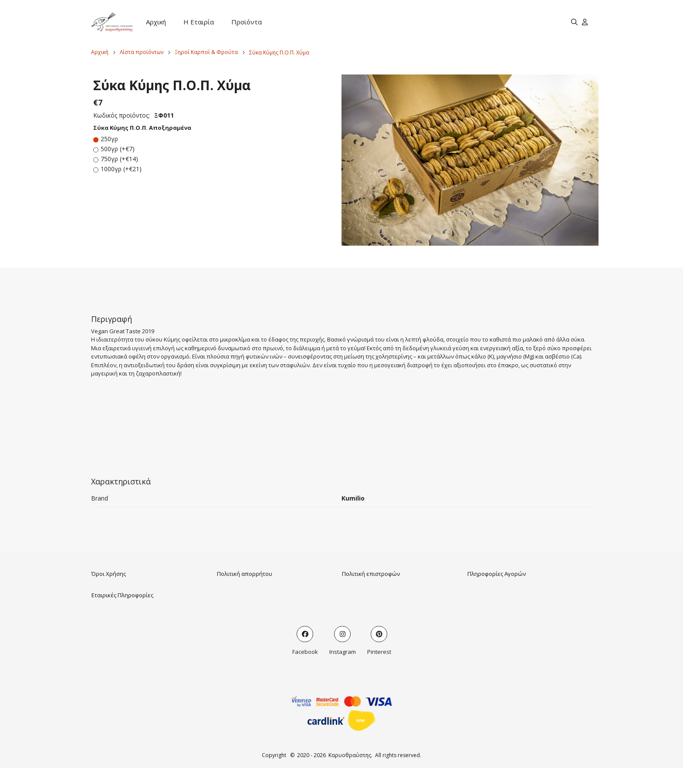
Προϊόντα (246, 21)
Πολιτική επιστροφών (371, 574)
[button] (470, 160)
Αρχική (156, 21)
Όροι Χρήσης (108, 574)
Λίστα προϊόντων (141, 52)
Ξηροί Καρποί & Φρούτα (206, 52)
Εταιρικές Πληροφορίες (122, 595)
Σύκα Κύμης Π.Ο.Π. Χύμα (279, 52)
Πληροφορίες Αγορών (496, 574)
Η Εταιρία (198, 21)
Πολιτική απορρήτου (244, 574)
